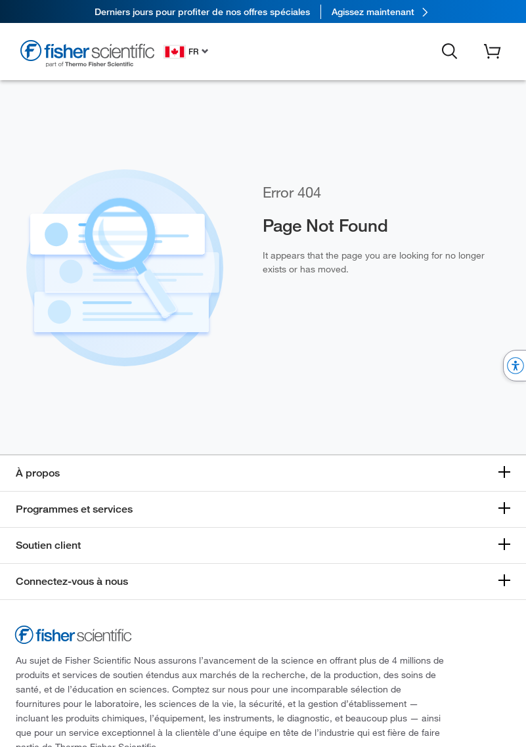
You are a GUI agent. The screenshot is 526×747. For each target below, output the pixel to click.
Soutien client (48, 545)
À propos (38, 473)
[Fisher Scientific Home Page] (87, 54)
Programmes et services (74, 509)
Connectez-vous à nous (72, 581)
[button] (449, 50)
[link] (263, 11)
